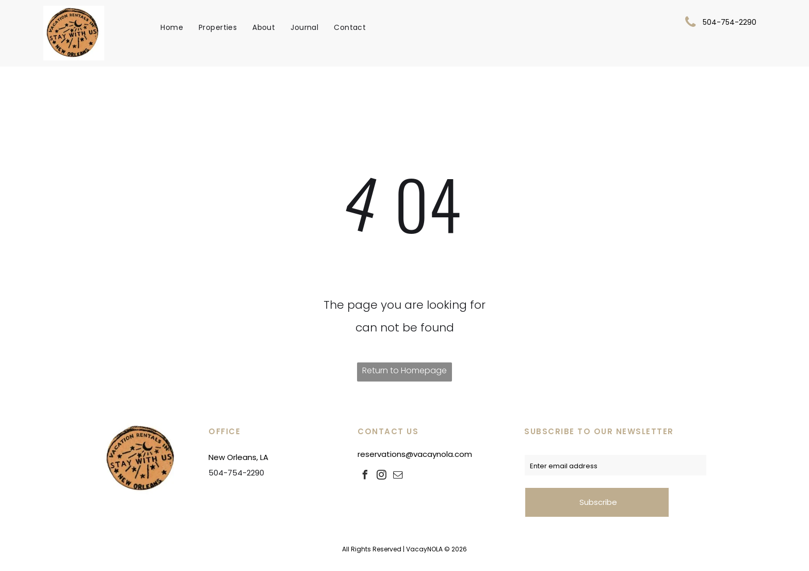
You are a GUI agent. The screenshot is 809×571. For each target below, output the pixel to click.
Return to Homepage (404, 370)
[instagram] (381, 476)
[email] (398, 476)
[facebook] (365, 476)
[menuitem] (172, 27)
